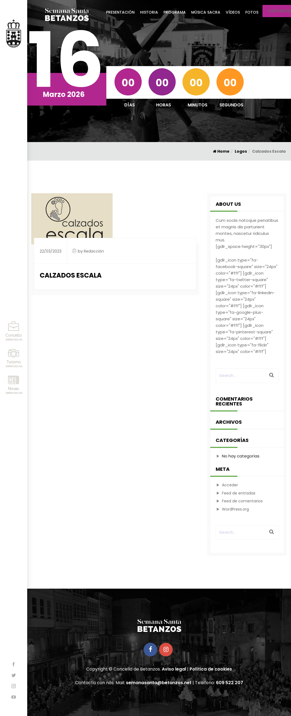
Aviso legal (174, 669)
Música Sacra (205, 12)
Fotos (251, 12)
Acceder (230, 485)
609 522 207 (229, 683)
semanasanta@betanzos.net (158, 683)
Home (221, 151)
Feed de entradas (238, 493)
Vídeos (233, 12)
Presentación (120, 12)
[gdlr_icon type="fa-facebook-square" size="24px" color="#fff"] (246, 266)
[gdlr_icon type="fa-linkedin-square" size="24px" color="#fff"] (245, 299)
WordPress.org (235, 509)
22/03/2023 (50, 251)
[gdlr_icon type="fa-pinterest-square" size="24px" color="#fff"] (244, 331)
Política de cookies (211, 669)
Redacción (94, 251)
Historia (149, 12)
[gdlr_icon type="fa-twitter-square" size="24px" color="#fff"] (242, 279)
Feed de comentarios (242, 501)
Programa (174, 12)
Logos (241, 151)
